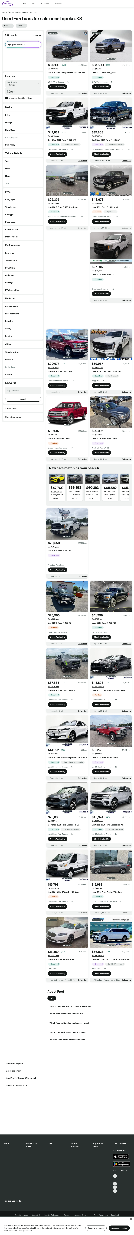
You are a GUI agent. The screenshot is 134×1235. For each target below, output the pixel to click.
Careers (67, 1215)
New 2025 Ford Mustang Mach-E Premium (57, 494)
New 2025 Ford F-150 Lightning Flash (92, 494)
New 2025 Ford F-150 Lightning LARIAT (74, 494)
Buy (24, 4)
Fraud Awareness (101, 1215)
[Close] (131, 1219)
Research (45, 4)
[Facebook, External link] (115, 1180)
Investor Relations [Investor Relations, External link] (52, 1215)
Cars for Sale (14, 12)
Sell (33, 4)
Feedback (115, 1215)
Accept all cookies (119, 1228)
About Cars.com (21, 1215)
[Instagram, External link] (115, 1187)
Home (4, 12)
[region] (67, 1225)
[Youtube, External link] (115, 1184)
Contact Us (35, 1215)
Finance (58, 4)
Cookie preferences (95, 1228)
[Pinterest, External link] (115, 1191)
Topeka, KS (26, 12)
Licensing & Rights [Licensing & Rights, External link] (82, 1215)
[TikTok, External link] (115, 1176)
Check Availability (57, 87)
